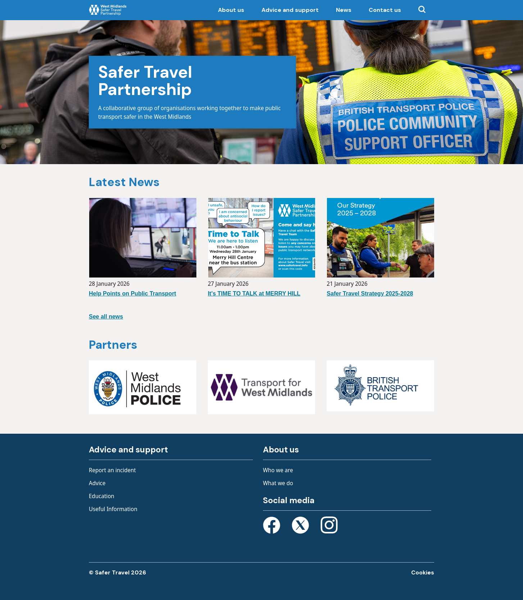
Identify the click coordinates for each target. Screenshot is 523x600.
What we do (278, 483)
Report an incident (112, 470)
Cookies (422, 572)
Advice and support (290, 10)
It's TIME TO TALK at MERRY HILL (254, 293)
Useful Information (113, 509)
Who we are (278, 470)
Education (101, 496)
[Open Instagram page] (329, 526)
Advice (97, 483)
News (343, 10)
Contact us (385, 10)
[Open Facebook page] (271, 526)
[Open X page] (300, 526)
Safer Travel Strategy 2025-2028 (370, 293)
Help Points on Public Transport (132, 293)
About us (231, 10)
